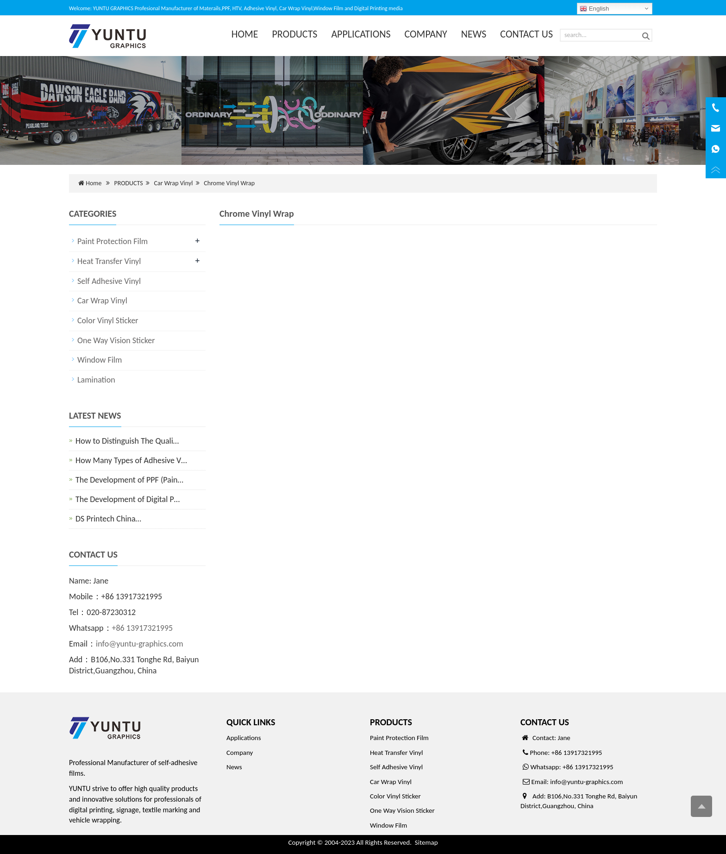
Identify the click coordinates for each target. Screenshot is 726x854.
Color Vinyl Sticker (107, 320)
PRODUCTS (295, 34)
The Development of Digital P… (127, 499)
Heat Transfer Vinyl (109, 261)
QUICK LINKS (250, 722)
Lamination (96, 380)
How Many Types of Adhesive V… (131, 460)
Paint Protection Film (112, 241)
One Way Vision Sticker (116, 340)
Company (239, 752)
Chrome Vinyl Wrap (229, 183)
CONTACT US (526, 34)
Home (93, 183)
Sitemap (426, 842)
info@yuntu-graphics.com (139, 644)
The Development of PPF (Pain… (129, 480)
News (234, 767)
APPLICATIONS (360, 34)
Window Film (99, 360)
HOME (245, 34)
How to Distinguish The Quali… (127, 441)
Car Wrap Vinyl (173, 183)
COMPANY (426, 34)
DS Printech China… (108, 519)
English (594, 9)
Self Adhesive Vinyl (109, 281)
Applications (243, 738)
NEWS (474, 34)
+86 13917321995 (142, 628)
